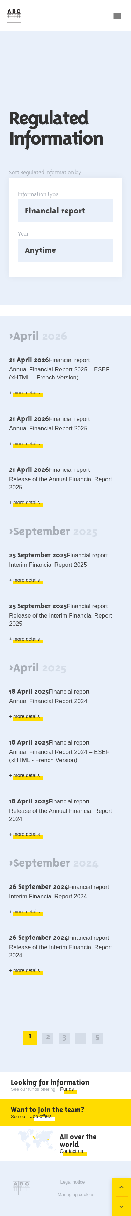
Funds (67, 1089)
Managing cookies (76, 1194)
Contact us (71, 1151)
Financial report (55, 210)
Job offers (41, 1116)
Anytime (40, 250)
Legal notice (72, 1182)
